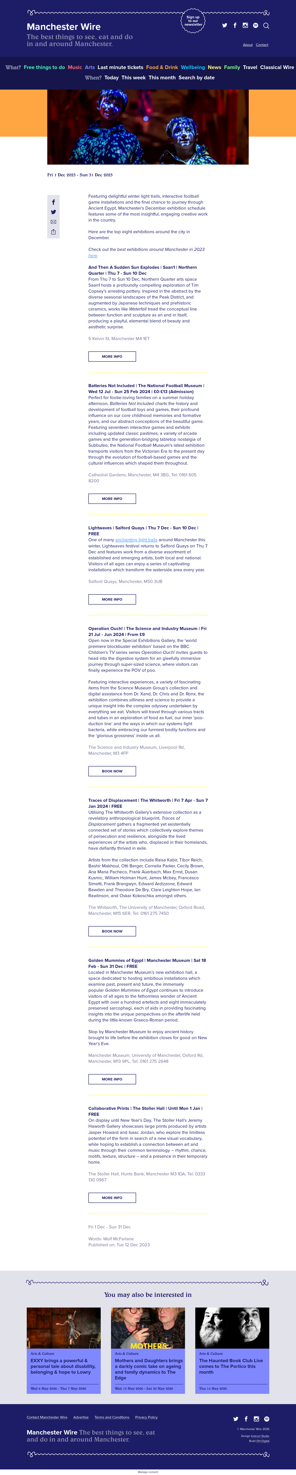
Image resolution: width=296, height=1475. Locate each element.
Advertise (81, 1417)
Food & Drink (162, 67)
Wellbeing (193, 67)
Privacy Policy (146, 1417)
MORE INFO (112, 356)
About (248, 45)
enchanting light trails (136, 540)
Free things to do (44, 67)
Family (232, 67)
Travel (250, 67)
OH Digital (262, 1441)
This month (162, 77)
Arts (90, 67)
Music (75, 67)
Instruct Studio (260, 1436)
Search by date (197, 77)
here (92, 256)
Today (111, 77)
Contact (262, 45)
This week (133, 77)
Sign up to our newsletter (193, 21)
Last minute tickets (120, 67)
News (214, 67)
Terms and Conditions (112, 1417)
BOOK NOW (112, 771)
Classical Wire (277, 67)
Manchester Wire (64, 27)
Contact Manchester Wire (47, 1417)
